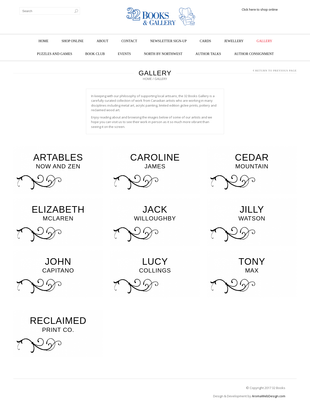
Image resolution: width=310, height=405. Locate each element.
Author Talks (208, 54)
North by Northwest (163, 54)
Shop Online (73, 41)
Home (43, 41)
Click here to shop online (260, 9)
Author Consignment (254, 54)
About (102, 41)
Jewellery (233, 41)
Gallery (264, 41)
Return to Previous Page (276, 70)
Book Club (95, 54)
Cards (205, 41)
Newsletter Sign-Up (168, 41)
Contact (129, 41)
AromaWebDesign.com (268, 396)
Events (124, 54)
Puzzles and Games (54, 54)
